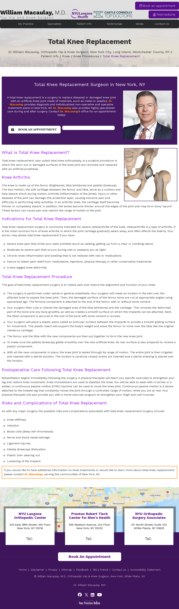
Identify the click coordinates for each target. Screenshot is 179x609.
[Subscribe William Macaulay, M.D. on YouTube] (93, 594)
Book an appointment (159, 6)
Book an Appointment (37, 129)
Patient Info (84, 23)
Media (139, 23)
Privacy (52, 569)
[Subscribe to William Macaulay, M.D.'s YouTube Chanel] (99, 594)
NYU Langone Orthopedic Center (30, 516)
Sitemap (66, 569)
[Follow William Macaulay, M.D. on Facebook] (80, 594)
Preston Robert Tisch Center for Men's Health (89, 516)
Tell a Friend (100, 569)
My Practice (25, 23)
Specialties (54, 23)
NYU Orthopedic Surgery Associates (149, 516)
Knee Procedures (86, 56)
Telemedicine (165, 14)
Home (8, 24)
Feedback (82, 569)
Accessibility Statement (145, 569)
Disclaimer (37, 569)
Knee (66, 56)
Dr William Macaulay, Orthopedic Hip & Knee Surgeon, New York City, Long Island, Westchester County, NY (89, 52)
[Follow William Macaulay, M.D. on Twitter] (86, 594)
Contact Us (162, 23)
